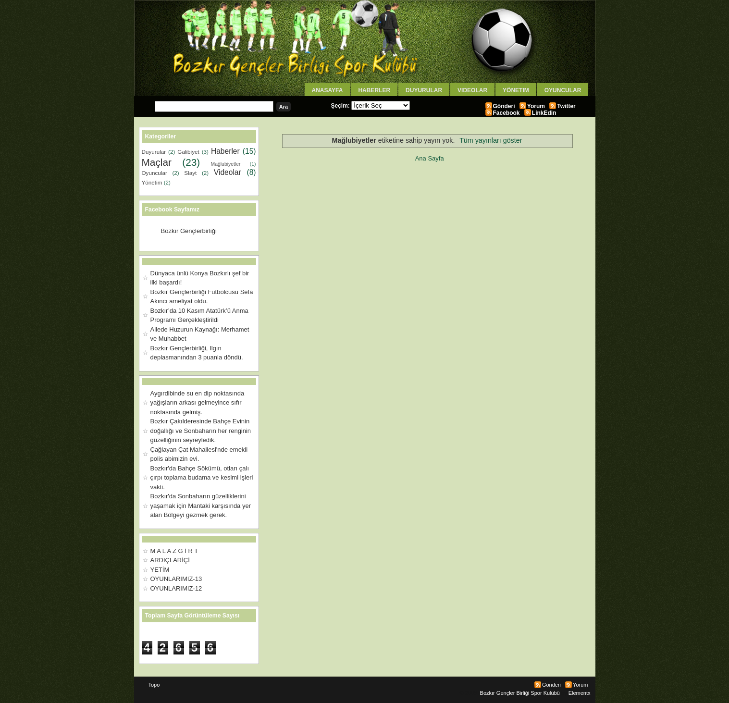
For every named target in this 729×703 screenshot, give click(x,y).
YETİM (160, 569)
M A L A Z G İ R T (174, 551)
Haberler (374, 90)
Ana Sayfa (429, 158)
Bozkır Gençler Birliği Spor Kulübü (520, 693)
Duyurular (424, 90)
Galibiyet (188, 151)
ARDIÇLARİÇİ (170, 560)
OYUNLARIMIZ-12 (176, 588)
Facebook (506, 113)
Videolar (472, 90)
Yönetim (516, 90)
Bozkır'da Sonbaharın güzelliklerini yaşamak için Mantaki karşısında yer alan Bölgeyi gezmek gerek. (200, 505)
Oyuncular (562, 90)
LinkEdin (544, 113)
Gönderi (504, 106)
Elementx (579, 693)
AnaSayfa (327, 90)
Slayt (190, 173)
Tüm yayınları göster (490, 140)
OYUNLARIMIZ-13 (176, 578)
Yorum (536, 106)
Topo (154, 685)
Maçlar (157, 162)
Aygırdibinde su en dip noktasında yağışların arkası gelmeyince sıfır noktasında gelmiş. (197, 403)
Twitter (566, 106)
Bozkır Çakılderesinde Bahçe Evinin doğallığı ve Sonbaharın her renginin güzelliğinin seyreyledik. (200, 431)
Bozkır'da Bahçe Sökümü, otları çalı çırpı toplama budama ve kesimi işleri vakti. (201, 478)
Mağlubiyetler (226, 164)
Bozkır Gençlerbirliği (189, 230)
